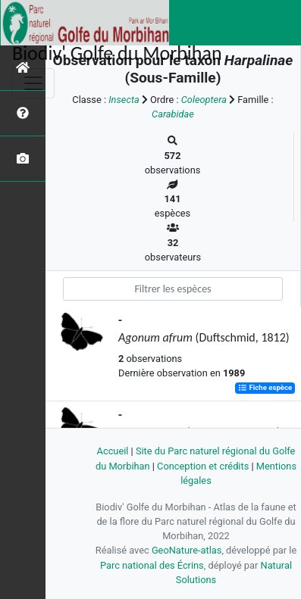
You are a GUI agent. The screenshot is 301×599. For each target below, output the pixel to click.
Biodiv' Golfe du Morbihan (117, 53)
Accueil (113, 451)
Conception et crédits (203, 466)
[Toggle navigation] (33, 83)
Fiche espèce (265, 388)
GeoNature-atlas (187, 550)
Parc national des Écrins (152, 565)
